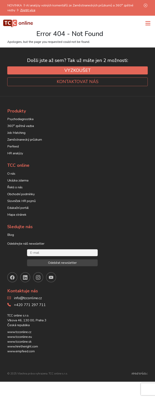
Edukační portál (18, 208)
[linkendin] (25, 277)
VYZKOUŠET (77, 70)
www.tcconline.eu (19, 337)
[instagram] (38, 277)
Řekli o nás (15, 187)
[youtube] (51, 277)
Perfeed (13, 146)
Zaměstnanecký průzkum (24, 139)
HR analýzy (15, 153)
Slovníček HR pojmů (21, 201)
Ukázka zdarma (17, 180)
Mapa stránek (16, 214)
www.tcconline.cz (19, 332)
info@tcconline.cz (28, 298)
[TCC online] (18, 23)
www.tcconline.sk (19, 341)
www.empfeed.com (21, 351)
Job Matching (16, 133)
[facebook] (12, 277)
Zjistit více (27, 10)
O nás (11, 173)
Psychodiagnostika (20, 119)
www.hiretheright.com (22, 346)
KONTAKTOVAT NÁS (77, 82)
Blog (10, 235)
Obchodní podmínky (21, 194)
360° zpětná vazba (20, 126)
